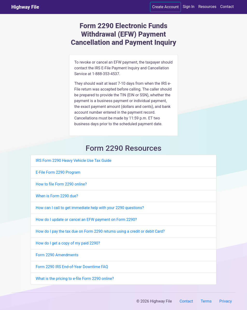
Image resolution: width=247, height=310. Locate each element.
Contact (227, 6)
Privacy (225, 301)
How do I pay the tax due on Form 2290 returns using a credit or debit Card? (100, 231)
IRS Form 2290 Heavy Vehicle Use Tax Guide (73, 160)
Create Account (165, 7)
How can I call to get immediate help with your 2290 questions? (90, 207)
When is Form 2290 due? (57, 196)
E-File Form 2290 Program (58, 172)
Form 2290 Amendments (57, 255)
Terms (206, 301)
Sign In (188, 6)
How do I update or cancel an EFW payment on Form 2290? (86, 219)
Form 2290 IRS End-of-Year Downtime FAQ (72, 266)
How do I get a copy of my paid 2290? (68, 243)
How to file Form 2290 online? (61, 184)
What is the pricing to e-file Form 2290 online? (75, 278)
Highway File (25, 7)
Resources (207, 6)
